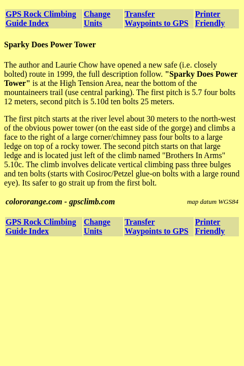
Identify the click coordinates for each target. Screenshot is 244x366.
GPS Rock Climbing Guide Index (41, 18)
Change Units (97, 18)
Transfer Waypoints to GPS (156, 18)
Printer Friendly (210, 18)
